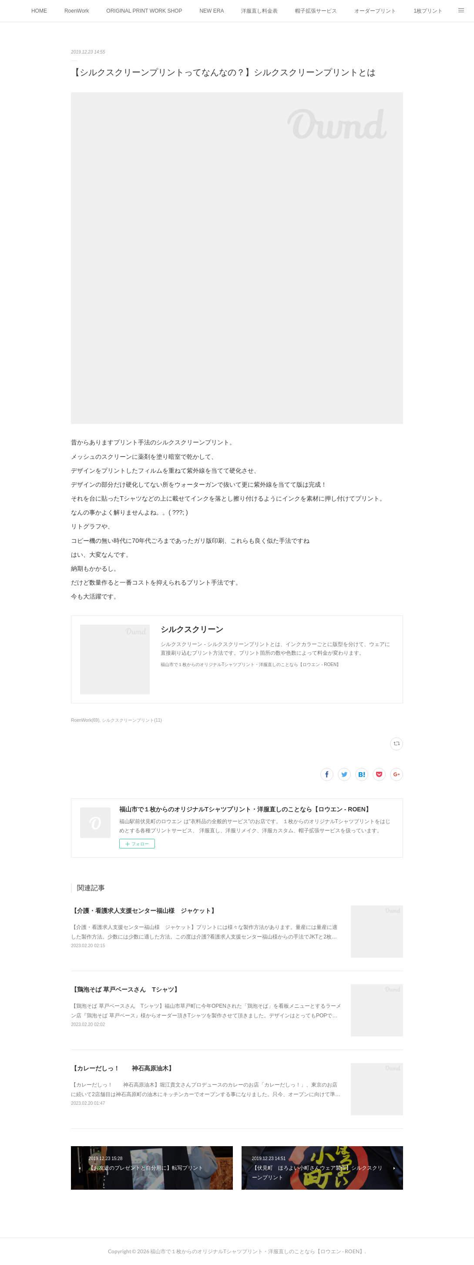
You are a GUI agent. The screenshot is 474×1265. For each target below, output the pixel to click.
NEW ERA (211, 11)
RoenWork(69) (85, 720)
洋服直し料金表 (259, 11)
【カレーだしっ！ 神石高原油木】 (123, 1068)
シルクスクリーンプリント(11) (132, 720)
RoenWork (76, 11)
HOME (39, 11)
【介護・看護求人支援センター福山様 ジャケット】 (144, 910)
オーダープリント (375, 11)
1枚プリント (428, 11)
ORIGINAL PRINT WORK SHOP (144, 11)
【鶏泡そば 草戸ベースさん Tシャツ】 (125, 989)
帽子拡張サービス (316, 11)
